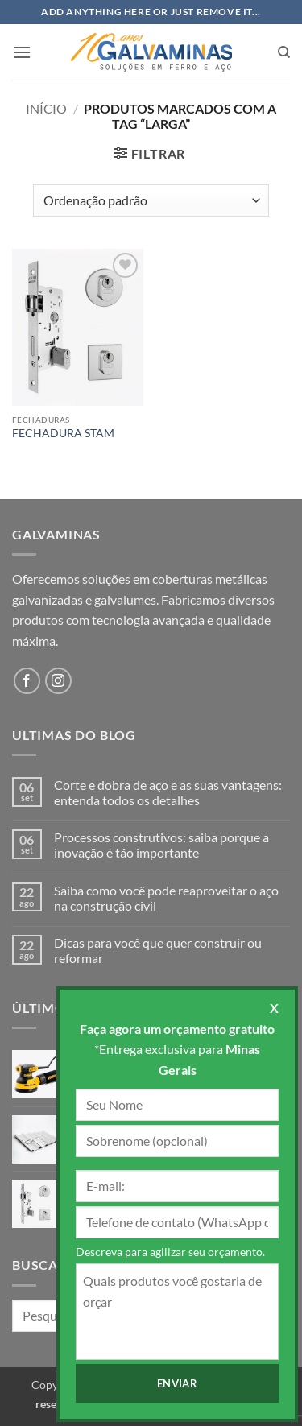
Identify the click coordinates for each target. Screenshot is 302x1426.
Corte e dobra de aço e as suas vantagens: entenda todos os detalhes (168, 792)
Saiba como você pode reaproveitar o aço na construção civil (166, 897)
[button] (21, 52)
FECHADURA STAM (63, 433)
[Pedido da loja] (151, 200)
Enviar (177, 1383)
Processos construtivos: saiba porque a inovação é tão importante (161, 844)
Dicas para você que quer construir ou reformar (158, 950)
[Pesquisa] (284, 52)
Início (46, 108)
